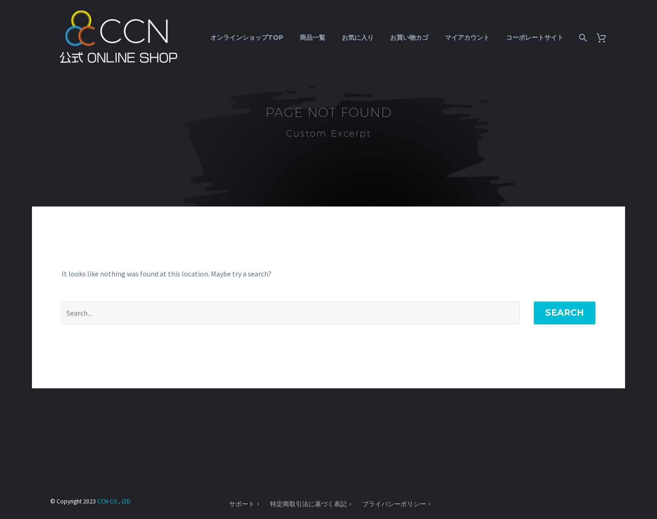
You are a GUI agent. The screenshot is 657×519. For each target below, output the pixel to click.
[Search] (582, 37)
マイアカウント (467, 37)
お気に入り (358, 37)
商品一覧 (312, 37)
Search (564, 312)
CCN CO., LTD (113, 501)
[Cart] (605, 37)
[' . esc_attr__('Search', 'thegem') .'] (291, 313)
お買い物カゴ (409, 37)
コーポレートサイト (534, 37)
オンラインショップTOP (246, 37)
